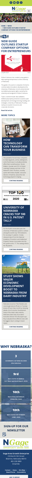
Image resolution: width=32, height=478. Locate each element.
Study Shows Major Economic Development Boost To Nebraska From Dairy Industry (15, 286)
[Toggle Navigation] (29, 11)
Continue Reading (16, 181)
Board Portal (10, 472)
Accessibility (21, 472)
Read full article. (7, 110)
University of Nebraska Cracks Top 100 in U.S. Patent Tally (14, 214)
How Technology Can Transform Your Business (15, 145)
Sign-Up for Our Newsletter (15, 430)
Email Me (16, 464)
